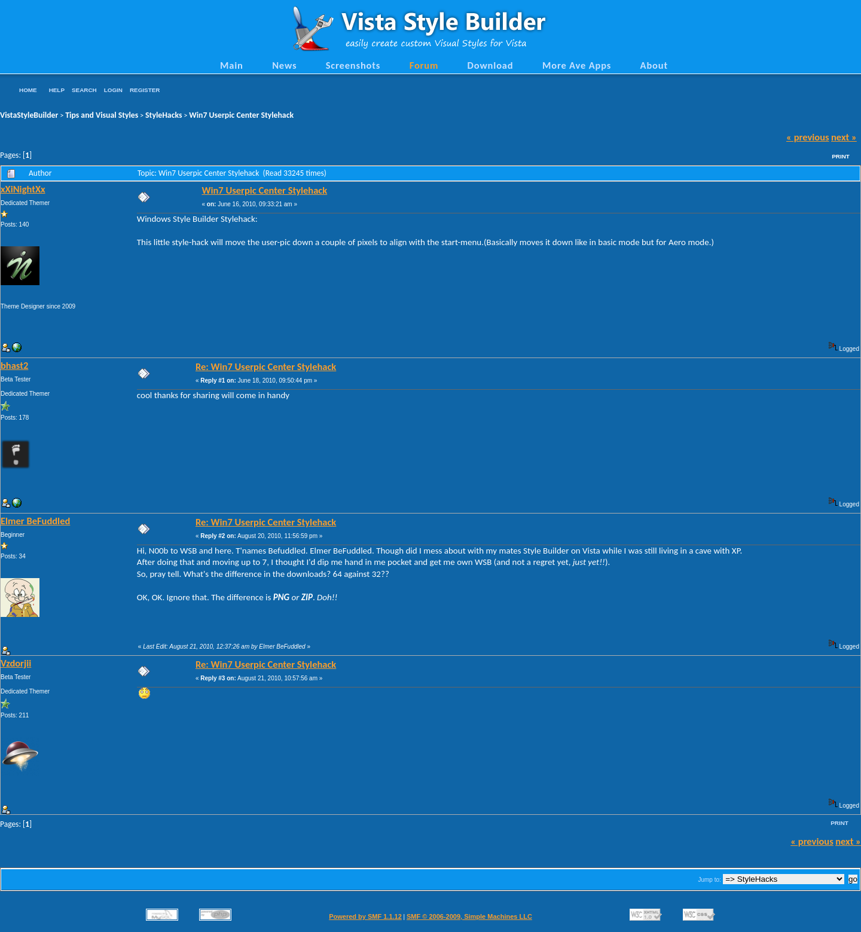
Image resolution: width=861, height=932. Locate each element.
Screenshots (353, 65)
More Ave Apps (576, 65)
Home (28, 90)
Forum (424, 65)
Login (113, 90)
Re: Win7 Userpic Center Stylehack (266, 366)
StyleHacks (163, 115)
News (284, 65)
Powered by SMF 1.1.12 (365, 916)
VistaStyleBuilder (29, 115)
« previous (807, 137)
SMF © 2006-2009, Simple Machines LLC (469, 916)
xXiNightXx (23, 189)
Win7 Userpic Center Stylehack (241, 115)
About (654, 65)
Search (84, 90)
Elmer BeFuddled (35, 521)
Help (57, 90)
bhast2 (14, 365)
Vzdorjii (16, 663)
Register (145, 90)
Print (841, 156)
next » (844, 137)
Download (491, 65)
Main (231, 65)
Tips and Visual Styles (101, 115)
